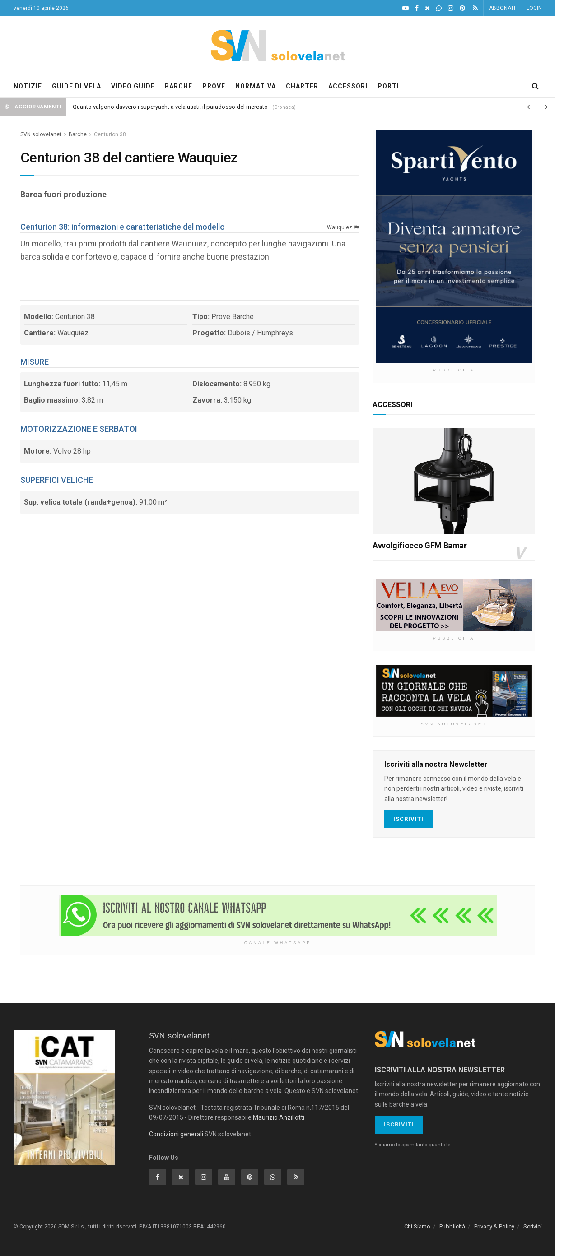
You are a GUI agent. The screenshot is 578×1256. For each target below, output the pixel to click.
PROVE (213, 86)
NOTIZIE (28, 86)
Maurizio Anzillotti (278, 1117)
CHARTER (302, 86)
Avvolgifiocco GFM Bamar (420, 545)
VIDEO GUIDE (133, 86)
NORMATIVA (255, 86)
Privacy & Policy (494, 1226)
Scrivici (532, 1226)
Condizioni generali (176, 1134)
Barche (78, 134)
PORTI (388, 86)
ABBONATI (502, 8)
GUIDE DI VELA (76, 86)
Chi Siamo (417, 1226)
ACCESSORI (348, 86)
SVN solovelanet (40, 134)
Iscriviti (408, 819)
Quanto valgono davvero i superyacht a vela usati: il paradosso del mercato (170, 106)
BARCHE (178, 86)
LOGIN (534, 8)
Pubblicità (452, 1226)
